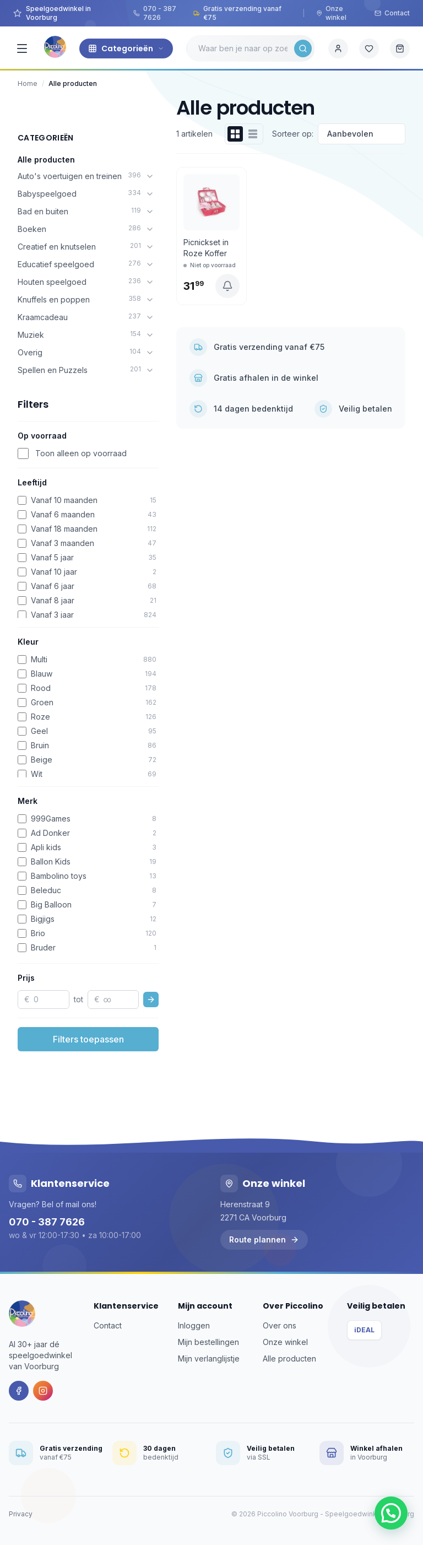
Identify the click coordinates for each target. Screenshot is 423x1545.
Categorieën (126, 48)
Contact (392, 13)
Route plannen (264, 1239)
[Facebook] (19, 1391)
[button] (391, 1513)
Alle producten (46, 159)
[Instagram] (43, 1391)
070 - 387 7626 (154, 12)
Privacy (20, 1514)
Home (27, 83)
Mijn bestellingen (208, 1342)
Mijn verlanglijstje (209, 1358)
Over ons (279, 1325)
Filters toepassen (88, 1039)
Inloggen (194, 1325)
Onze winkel (331, 12)
